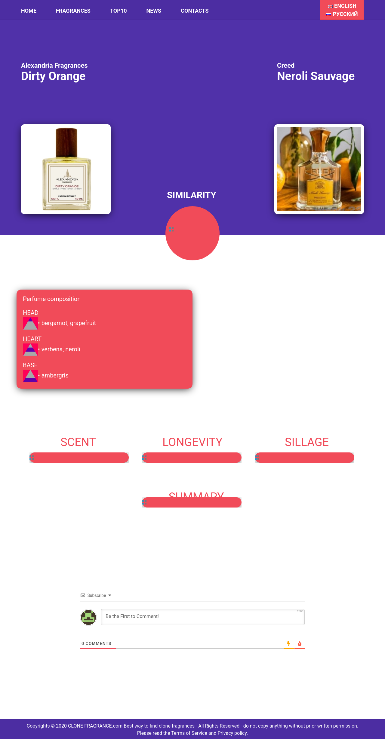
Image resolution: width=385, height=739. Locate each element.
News (154, 11)
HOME (28, 11)
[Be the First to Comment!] (203, 617)
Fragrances (73, 11)
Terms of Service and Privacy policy (209, 733)
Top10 (118, 11)
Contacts (194, 11)
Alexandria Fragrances (54, 65)
